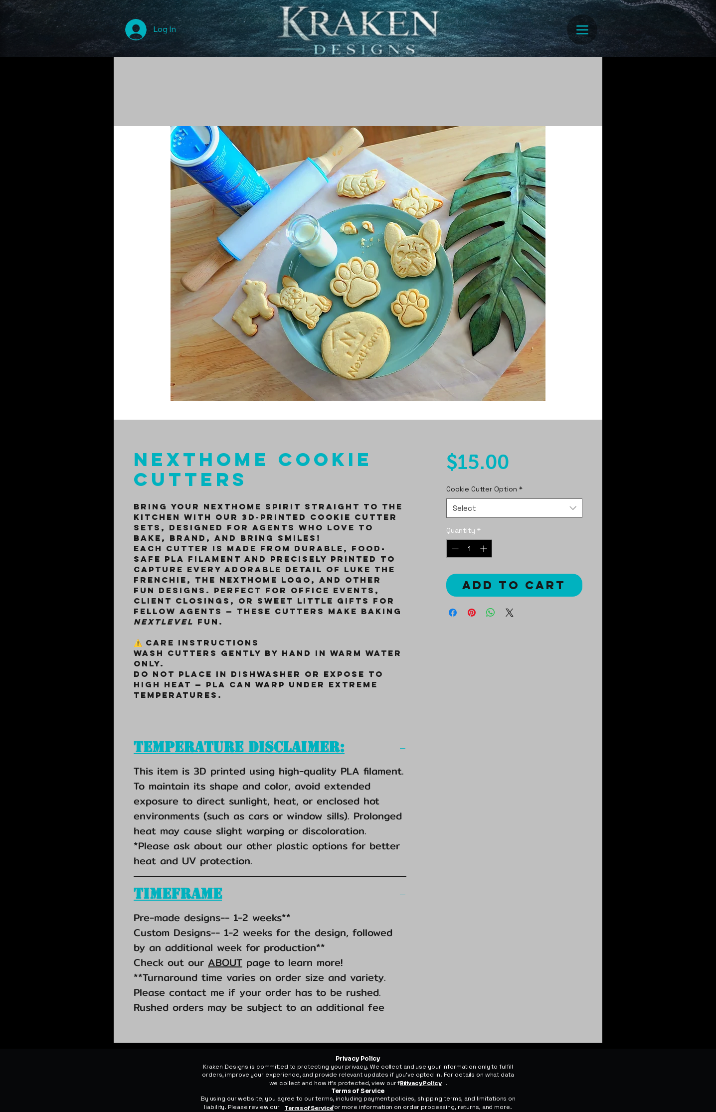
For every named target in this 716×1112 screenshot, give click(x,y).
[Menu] (582, 29)
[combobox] (514, 508)
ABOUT (225, 962)
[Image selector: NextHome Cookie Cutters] (353, 414)
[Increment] (484, 548)
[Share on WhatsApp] (491, 613)
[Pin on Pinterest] (472, 613)
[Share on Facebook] (453, 613)
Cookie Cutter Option (484, 488)
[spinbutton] (469, 548)
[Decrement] (454, 548)
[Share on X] (510, 613)
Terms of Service (309, 1108)
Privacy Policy (421, 1083)
